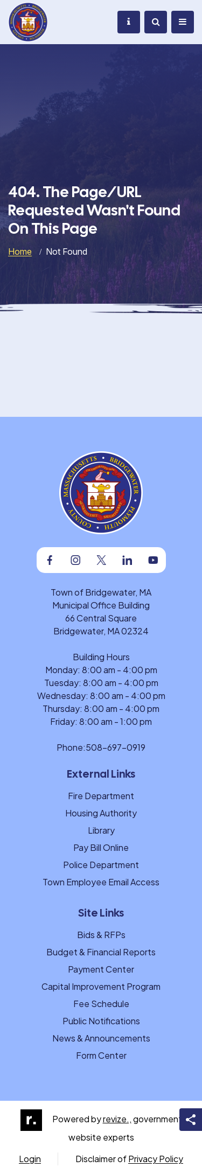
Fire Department (101, 795)
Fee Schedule (101, 1003)
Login (30, 1158)
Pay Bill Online (101, 847)
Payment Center (101, 969)
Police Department (101, 864)
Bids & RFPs (101, 934)
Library (101, 830)
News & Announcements (101, 1038)
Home (20, 251)
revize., (117, 1118)
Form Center (101, 1055)
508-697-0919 (115, 747)
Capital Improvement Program (101, 986)
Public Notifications (101, 1020)
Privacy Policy (155, 1158)
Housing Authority (101, 813)
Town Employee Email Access (101, 882)
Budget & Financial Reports (101, 952)
